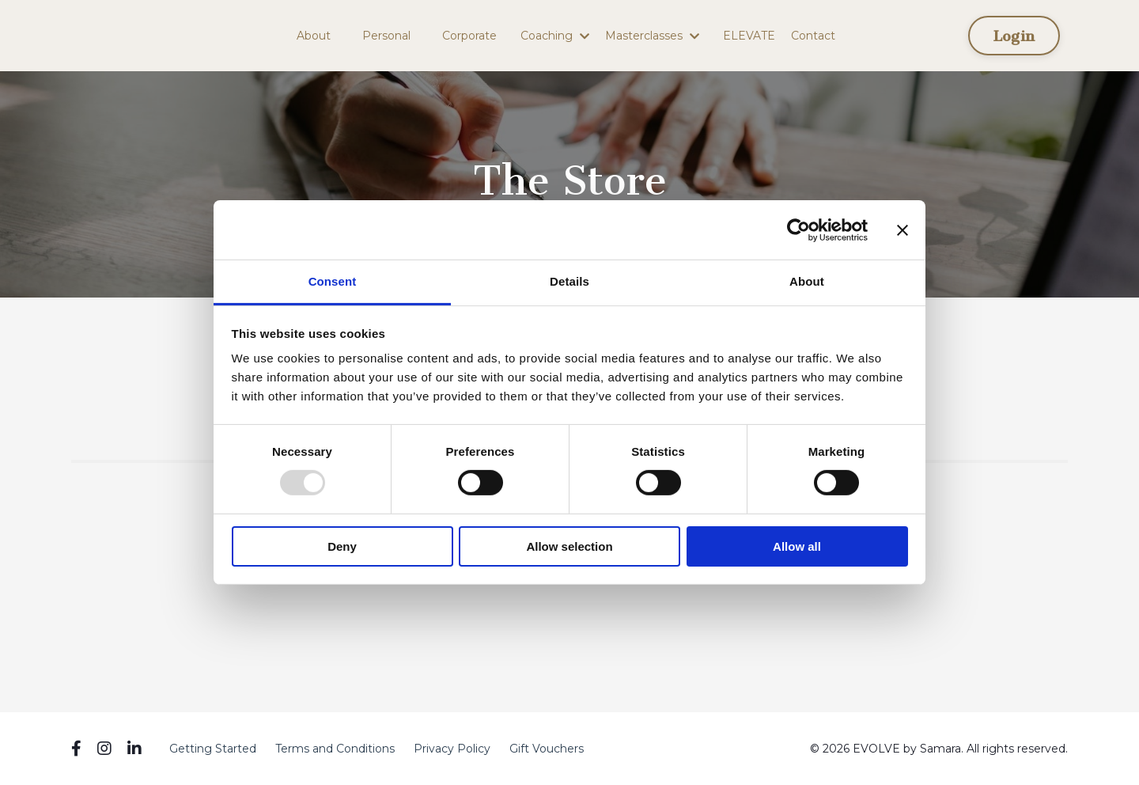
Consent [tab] (332, 281)
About (314, 35)
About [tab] (806, 281)
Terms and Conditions (335, 748)
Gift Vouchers (546, 748)
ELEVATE (749, 35)
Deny (342, 546)
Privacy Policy (452, 748)
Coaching (554, 35)
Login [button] (1014, 36)
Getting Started (212, 748)
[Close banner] (902, 229)
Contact (813, 35)
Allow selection (569, 546)
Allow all (797, 546)
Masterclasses (652, 35)
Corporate (469, 35)
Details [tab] (569, 281)
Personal (386, 35)
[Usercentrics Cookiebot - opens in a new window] (798, 229)
